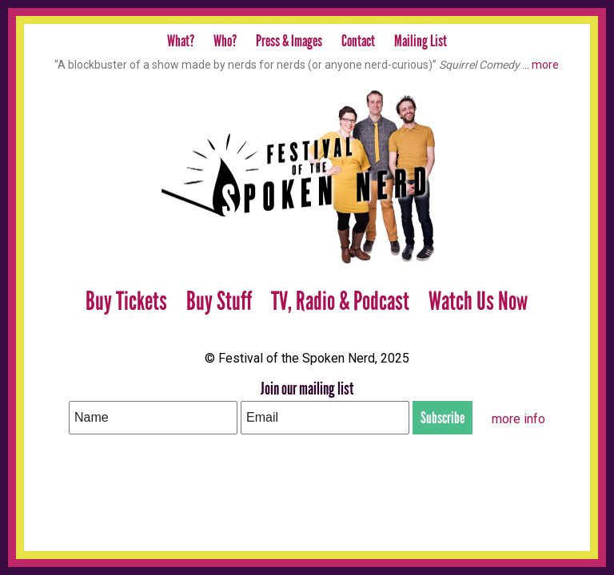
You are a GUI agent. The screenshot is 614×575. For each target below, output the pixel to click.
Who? (225, 40)
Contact (358, 40)
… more (540, 64)
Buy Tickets (126, 301)
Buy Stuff (219, 301)
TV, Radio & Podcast (340, 301)
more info (518, 418)
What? (180, 40)
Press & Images (289, 40)
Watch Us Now (478, 301)
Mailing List (420, 40)
